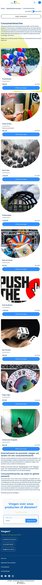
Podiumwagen (6, 215)
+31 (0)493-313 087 (8, 545)
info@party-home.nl (8, 550)
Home (3, 8)
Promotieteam (6, 79)
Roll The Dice (6, 350)
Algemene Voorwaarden (8, 563)
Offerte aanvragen (21, 88)
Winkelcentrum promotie (13, 8)
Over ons (3, 559)
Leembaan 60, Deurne (9, 540)
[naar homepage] (15, 2)
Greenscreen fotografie (9, 440)
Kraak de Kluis (6, 124)
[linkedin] (9, 577)
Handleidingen (5, 572)
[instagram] (13, 577)
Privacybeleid (5, 568)
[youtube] (6, 577)
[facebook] (2, 577)
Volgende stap (33, 521)
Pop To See (5, 170)
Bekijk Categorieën (21, 16)
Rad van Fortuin (7, 260)
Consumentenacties (29, 8)
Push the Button (7, 305)
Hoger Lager (6, 395)
